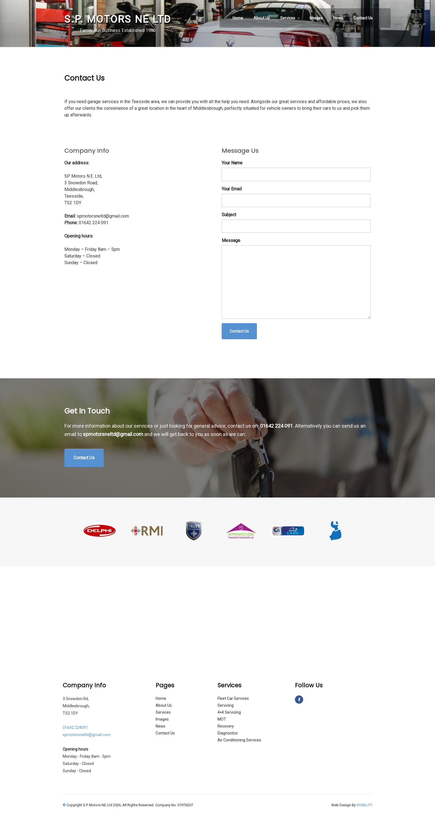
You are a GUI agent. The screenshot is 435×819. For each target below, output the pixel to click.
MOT (222, 719)
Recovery (226, 726)
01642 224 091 (276, 426)
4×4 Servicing (229, 712)
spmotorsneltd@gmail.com (113, 434)
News (338, 18)
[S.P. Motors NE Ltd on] (306, 699)
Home (237, 18)
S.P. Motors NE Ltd (117, 19)
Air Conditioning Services (239, 740)
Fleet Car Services (233, 698)
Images (316, 18)
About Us (262, 18)
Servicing (226, 705)
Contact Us (363, 18)
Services (290, 18)
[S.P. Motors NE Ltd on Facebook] (299, 699)
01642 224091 (75, 727)
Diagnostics (228, 733)
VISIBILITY (364, 805)
